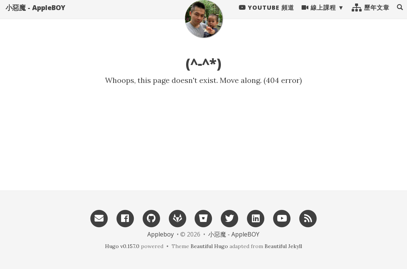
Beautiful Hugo (209, 246)
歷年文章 (370, 15)
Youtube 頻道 (266, 15)
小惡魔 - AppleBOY (35, 14)
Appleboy (160, 234)
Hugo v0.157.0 (122, 246)
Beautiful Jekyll (283, 246)
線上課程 (319, 15)
